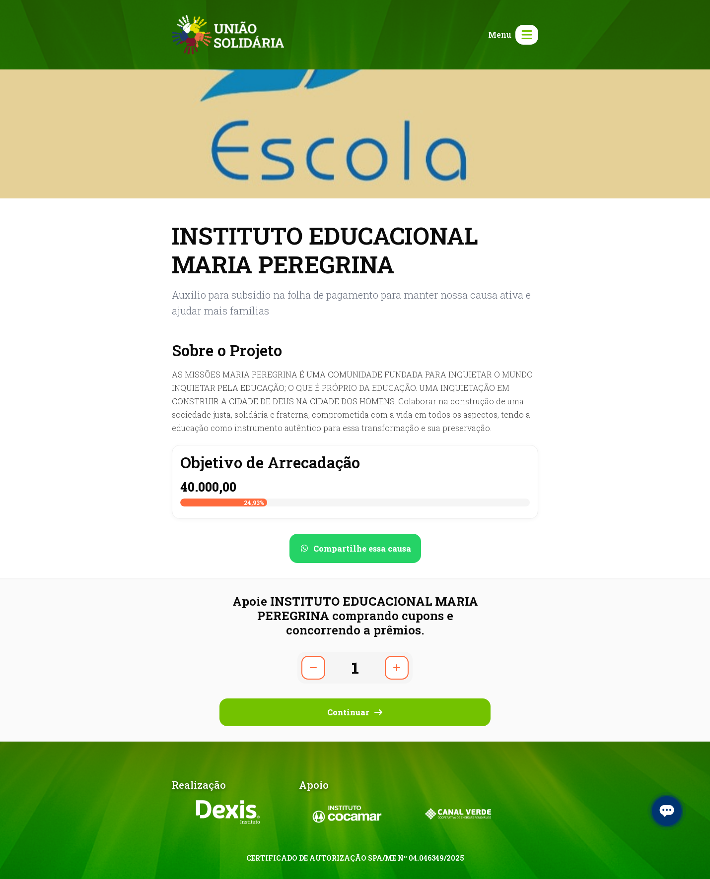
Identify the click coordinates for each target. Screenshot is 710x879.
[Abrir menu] (511, 35)
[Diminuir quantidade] (313, 668)
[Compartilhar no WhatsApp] (355, 548)
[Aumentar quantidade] (397, 668)
